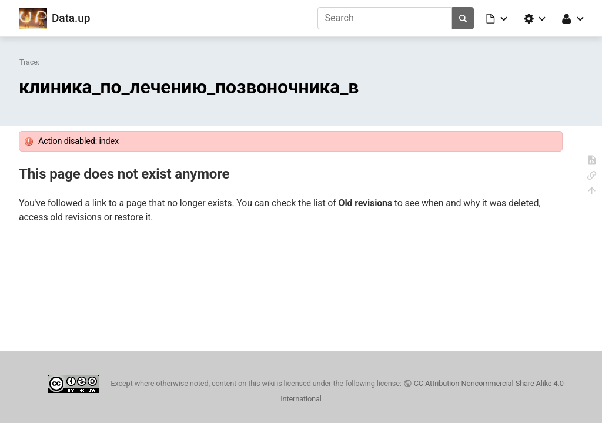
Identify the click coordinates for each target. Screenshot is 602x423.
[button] (497, 18)
